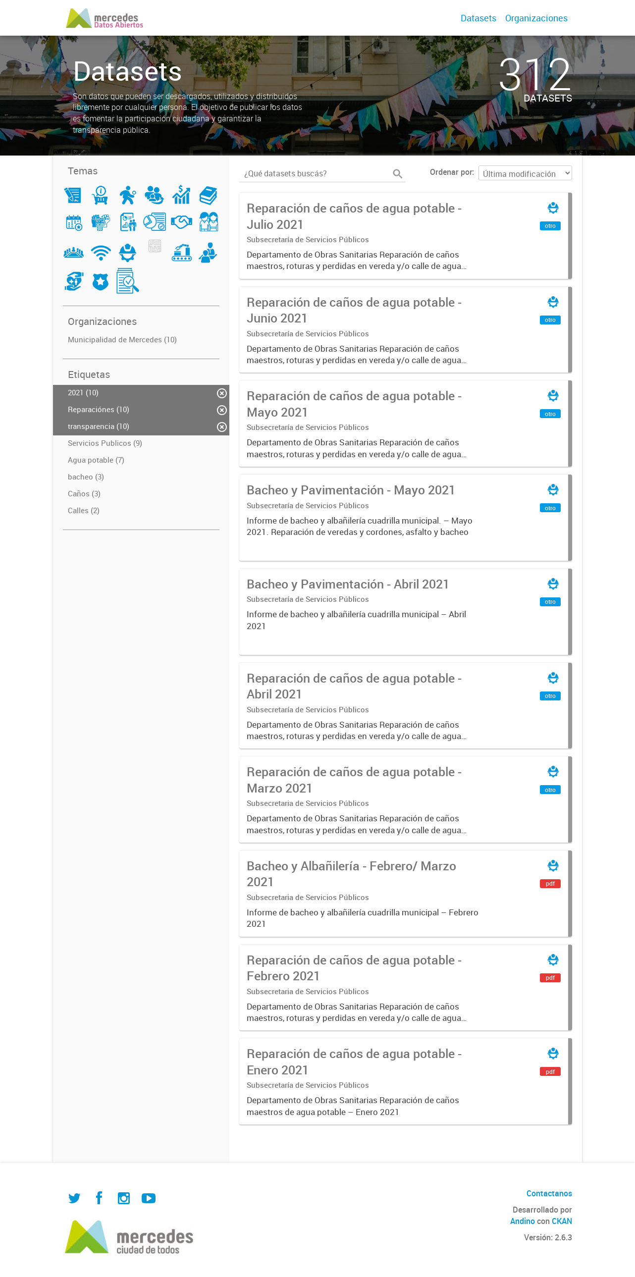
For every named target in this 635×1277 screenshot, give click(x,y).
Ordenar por (451, 172)
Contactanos (549, 1193)
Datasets (478, 18)
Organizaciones (536, 18)
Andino (522, 1221)
